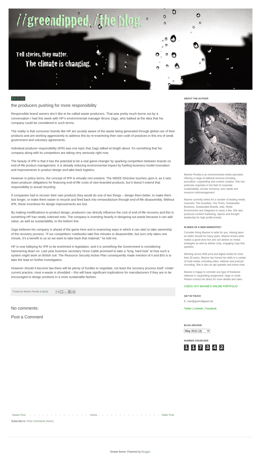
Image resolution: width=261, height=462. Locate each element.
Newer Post (18, 414)
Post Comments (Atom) (40, 421)
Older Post (168, 414)
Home (93, 414)
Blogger (145, 451)
